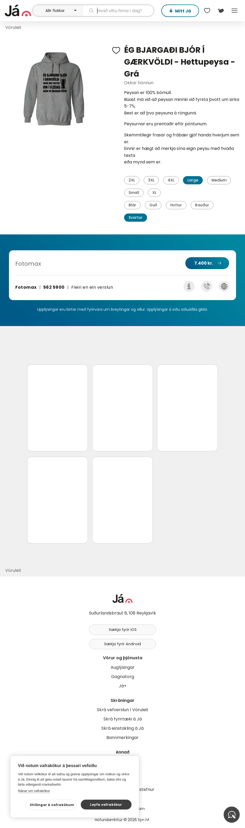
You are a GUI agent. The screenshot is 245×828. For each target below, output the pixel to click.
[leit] (118, 10)
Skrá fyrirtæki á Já (122, 719)
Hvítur (176, 205)
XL (154, 192)
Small (134, 192)
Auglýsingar (123, 667)
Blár (132, 205)
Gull (153, 205)
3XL (151, 180)
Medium (219, 180)
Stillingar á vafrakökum (52, 805)
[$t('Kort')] (221, 10)
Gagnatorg (122, 677)
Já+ (122, 686)
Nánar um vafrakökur (34, 791)
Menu (234, 10)
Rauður (202, 205)
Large (192, 180)
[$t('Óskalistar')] (207, 10)
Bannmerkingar (122, 737)
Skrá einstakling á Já (122, 728)
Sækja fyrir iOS (122, 629)
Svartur (136, 217)
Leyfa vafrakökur (106, 804)
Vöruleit (13, 27)
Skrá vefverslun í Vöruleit (122, 710)
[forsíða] (18, 10)
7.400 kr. (203, 263)
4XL (171, 180)
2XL (132, 180)
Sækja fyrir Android (122, 644)
